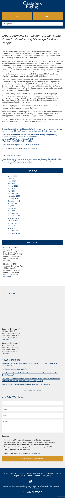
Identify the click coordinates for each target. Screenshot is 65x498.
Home (6, 473)
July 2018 (11, 206)
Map (48, 16)
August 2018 (12, 203)
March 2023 (12, 176)
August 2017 (12, 223)
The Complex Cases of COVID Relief (16, 369)
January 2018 (13, 213)
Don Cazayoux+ (55, 486)
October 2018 (13, 198)
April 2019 (11, 191)
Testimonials (49, 473)
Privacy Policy (46, 476)
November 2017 (14, 218)
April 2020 (12, 184)
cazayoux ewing (34, 159)
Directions (7, 260)
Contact (29, 476)
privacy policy (18, 453)
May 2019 (11, 188)
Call (17, 16)
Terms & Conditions (32, 453)
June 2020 (12, 181)
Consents (6, 436)
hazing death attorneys (38, 161)
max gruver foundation (14, 163)
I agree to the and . (22, 453)
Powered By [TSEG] (32, 492)
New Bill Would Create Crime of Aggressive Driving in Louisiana (26, 384)
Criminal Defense (25, 473)
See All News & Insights (32, 390)
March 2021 (12, 179)
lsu (57, 161)
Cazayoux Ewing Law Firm (49, 159)
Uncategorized (16, 156)
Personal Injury (38, 473)
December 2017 (14, 216)
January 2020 (13, 186)
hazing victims (51, 161)
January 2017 (13, 231)
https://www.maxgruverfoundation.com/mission (21, 145)
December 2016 (14, 233)
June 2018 (12, 208)
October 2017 (13, 221)
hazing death (25, 161)
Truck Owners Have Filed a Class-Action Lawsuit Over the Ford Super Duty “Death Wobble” (30, 374)
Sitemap (37, 476)
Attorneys (13, 473)
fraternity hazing (14, 161)
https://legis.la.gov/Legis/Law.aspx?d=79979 (20, 148)
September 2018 (14, 201)
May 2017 (11, 228)
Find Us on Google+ (33, 488)
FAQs (23, 476)
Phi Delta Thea (28, 163)
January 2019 (13, 193)
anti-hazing (25, 159)
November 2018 (14, 196)
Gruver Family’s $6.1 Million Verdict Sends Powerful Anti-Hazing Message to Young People (32, 39)
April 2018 (11, 211)
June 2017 (11, 226)
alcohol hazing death (13, 159)
